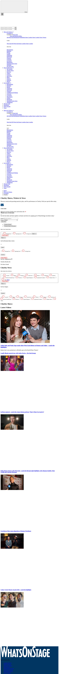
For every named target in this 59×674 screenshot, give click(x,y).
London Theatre (8, 663)
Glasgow (9, 58)
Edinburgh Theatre (8, 671)
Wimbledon (22, 37)
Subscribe (3, 221)
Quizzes (9, 78)
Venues (44, 37)
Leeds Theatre (7, 672)
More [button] (8, 279)
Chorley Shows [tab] (7, 224)
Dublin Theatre (7, 664)
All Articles (9, 69)
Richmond (16, 37)
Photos (8, 81)
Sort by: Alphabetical (6, 259)
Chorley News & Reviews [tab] (10, 226)
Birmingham (10, 49)
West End (15, 34)
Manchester (10, 62)
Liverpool (9, 60)
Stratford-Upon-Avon (12, 101)
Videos (8, 73)
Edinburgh (9, 56)
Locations (10, 33)
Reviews (9, 72)
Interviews (9, 76)
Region (2, 220)
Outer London (36, 37)
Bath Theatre (7, 667)
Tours (41, 37)
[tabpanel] (29, 288)
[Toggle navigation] (2, 14)
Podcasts (9, 80)
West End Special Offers (16, 36)
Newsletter (6, 105)
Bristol (8, 52)
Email (2, 218)
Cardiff (8, 54)
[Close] (1, 214)
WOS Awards (7, 106)
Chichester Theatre (8, 670)
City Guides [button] (7, 83)
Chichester (9, 55)
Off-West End (10, 37)
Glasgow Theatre (8, 665)
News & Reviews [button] (9, 67)
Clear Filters (5, 235)
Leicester (9, 59)
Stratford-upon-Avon (12, 63)
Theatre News (10, 70)
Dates (2, 247)
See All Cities (10, 66)
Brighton (9, 51)
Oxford (8, 98)
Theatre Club (7, 103)
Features (9, 74)
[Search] (7, 27)
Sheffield (9, 65)
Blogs (8, 77)
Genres (3, 254)
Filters (3, 237)
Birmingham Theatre (9, 668)
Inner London (28, 37)
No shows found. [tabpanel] (29, 247)
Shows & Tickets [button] (9, 32)
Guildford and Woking (12, 92)
